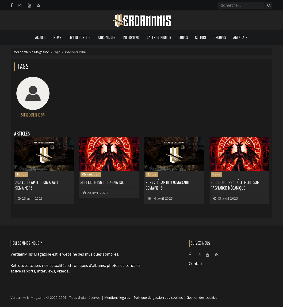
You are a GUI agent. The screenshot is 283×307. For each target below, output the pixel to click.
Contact (196, 263)
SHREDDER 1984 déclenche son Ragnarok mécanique (235, 185)
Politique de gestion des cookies (158, 297)
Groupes (220, 37)
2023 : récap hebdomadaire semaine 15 (167, 185)
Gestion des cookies (202, 297)
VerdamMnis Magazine (31, 52)
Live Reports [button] (78, 37)
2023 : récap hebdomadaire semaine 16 (37, 185)
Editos (183, 37)
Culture (201, 37)
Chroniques (106, 37)
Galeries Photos (159, 37)
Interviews (131, 37)
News (57, 37)
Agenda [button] (238, 37)
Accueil (40, 37)
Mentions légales (117, 297)
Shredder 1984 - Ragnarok (102, 182)
